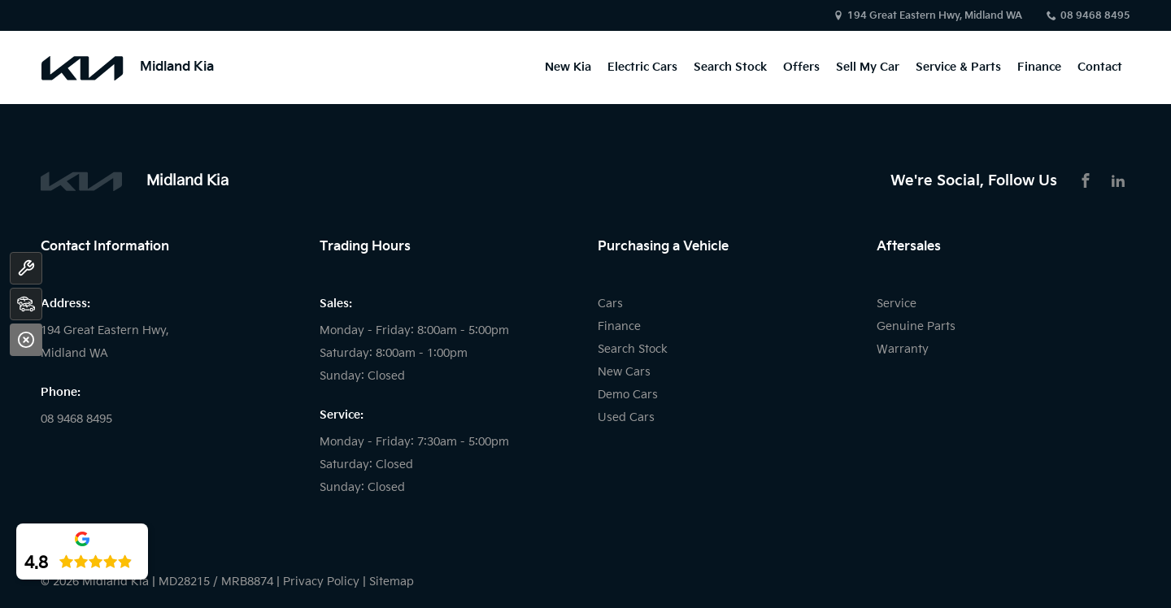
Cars (610, 304)
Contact (1099, 67)
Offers (801, 67)
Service (896, 304)
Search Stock (730, 67)
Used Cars (626, 417)
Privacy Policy (321, 581)
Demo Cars (628, 395)
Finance (1039, 67)
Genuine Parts (916, 326)
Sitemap (391, 581)
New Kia (568, 67)
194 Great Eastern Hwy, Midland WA (934, 16)
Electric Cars (642, 67)
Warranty (903, 349)
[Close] (26, 340)
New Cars (624, 372)
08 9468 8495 (1095, 16)
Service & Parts (958, 67)
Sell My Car (867, 67)
